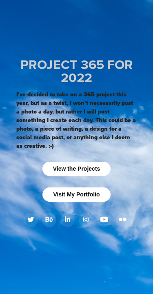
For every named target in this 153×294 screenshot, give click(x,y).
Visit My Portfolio (76, 194)
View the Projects (76, 168)
